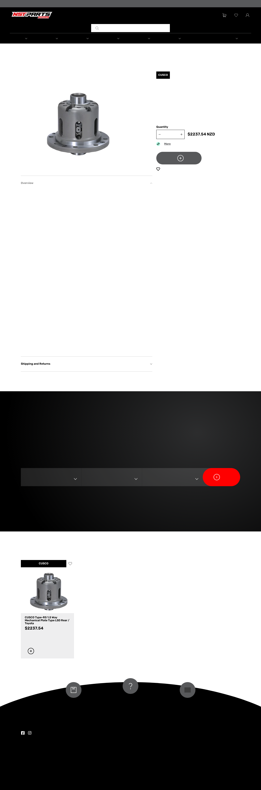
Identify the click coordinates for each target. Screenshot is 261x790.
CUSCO (43, 563)
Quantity (162, 127)
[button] (25, 38)
